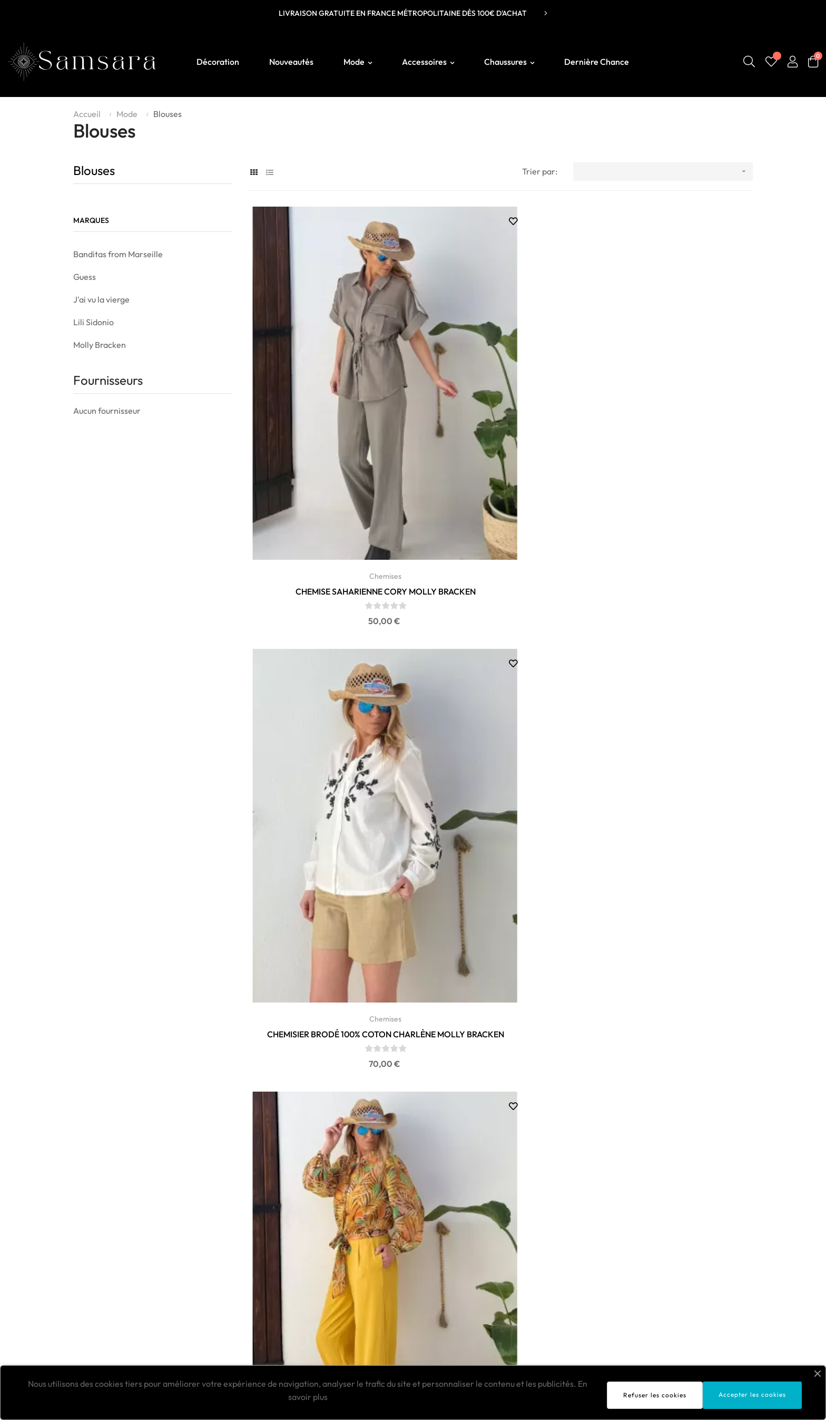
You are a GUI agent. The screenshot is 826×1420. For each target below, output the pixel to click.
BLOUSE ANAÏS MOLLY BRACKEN (673, 1021)
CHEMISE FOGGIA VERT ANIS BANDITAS (500, 1021)
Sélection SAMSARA (394, 1229)
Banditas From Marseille (402, 1245)
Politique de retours (672, 1277)
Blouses (94, 170)
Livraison (652, 1229)
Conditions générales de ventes (694, 1261)
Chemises (326, 425)
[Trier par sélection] (663, 171)
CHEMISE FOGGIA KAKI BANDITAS (500, 730)
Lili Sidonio (93, 322)
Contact (650, 1293)
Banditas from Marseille (118, 254)
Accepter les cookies (752, 1394)
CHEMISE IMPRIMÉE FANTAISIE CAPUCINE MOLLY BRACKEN (674, 440)
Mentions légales (667, 1245)
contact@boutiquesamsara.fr (121, 1245)
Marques (91, 220)
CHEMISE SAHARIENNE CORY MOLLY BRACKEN (326, 440)
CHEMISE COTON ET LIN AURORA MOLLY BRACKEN (326, 731)
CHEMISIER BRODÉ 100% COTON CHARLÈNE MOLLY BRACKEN (500, 440)
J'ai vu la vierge (101, 299)
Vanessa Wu (379, 1293)
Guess (84, 276)
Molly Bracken (99, 344)
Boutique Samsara (103, 1227)
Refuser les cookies (654, 1395)
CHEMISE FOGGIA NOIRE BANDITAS (326, 1021)
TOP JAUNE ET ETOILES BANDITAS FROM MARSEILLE (673, 731)
